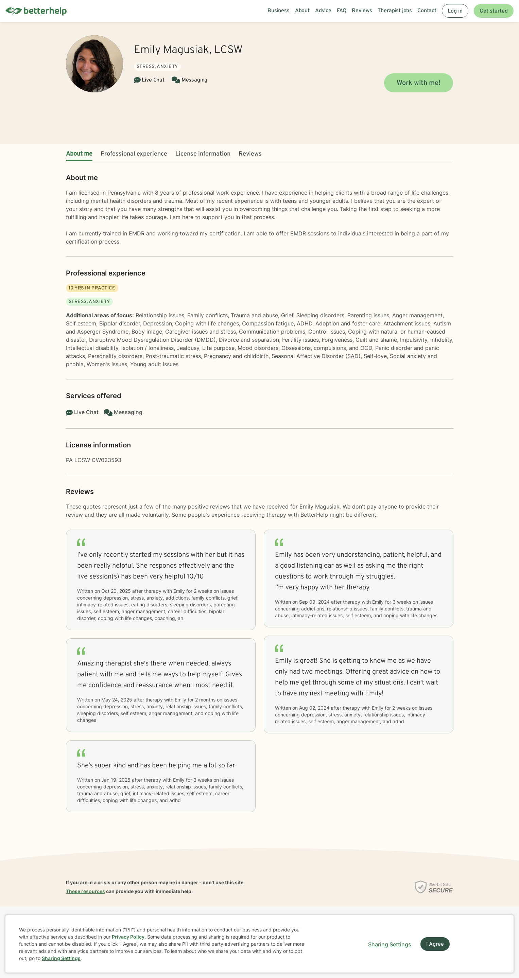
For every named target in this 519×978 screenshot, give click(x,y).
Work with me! (418, 83)
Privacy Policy (128, 937)
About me (79, 154)
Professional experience (134, 154)
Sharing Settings (61, 958)
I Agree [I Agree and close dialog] (435, 944)
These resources (85, 891)
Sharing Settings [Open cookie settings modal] (389, 944)
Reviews (250, 154)
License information (202, 154)
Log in (455, 11)
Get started (494, 11)
